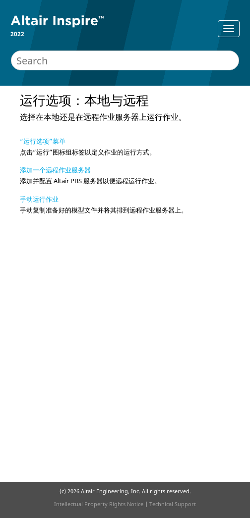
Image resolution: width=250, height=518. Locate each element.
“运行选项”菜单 (42, 141)
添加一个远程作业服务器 (55, 169)
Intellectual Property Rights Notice (98, 504)
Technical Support (172, 504)
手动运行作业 (39, 199)
